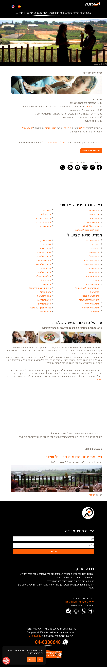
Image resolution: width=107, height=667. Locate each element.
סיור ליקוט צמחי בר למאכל (40, 288)
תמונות (99, 379)
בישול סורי (95, 244)
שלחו (53, 551)
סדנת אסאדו (94, 272)
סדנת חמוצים (45, 311)
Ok (40, 659)
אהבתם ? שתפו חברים (91, 150)
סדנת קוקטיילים (92, 276)
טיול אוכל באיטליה (43, 276)
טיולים (82, 128)
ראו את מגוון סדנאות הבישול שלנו (74, 457)
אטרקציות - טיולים (43, 222)
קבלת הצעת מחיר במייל (53, 142)
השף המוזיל (46, 280)
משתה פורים (94, 252)
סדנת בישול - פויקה (91, 260)
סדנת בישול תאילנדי (43, 264)
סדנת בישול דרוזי (92, 303)
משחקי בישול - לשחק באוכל (87, 288)
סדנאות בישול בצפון (91, 295)
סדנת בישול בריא (92, 284)
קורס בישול (94, 292)
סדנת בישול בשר (92, 240)
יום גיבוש (47, 210)
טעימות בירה (94, 268)
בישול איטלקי (45, 240)
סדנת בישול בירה (44, 256)
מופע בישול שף (44, 260)
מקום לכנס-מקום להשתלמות (87, 230)
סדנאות (67, 128)
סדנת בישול (27, 128)
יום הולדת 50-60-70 (91, 226)
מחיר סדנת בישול (44, 295)
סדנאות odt (46, 214)
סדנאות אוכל (94, 210)
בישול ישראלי (45, 292)
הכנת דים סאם (45, 248)
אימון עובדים (45, 226)
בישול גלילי (46, 244)
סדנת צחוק (91, 106)
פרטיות (31, 659)
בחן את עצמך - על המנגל (40, 307)
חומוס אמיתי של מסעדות (89, 299)
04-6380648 (35, 636)
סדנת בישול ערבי (44, 299)
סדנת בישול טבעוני (91, 264)
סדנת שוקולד (93, 256)
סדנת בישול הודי (44, 272)
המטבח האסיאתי (44, 252)
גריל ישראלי (94, 248)
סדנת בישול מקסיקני (90, 307)
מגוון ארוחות (50, 128)
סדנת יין (96, 280)
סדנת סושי (46, 284)
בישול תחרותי (45, 268)
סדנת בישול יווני (44, 303)
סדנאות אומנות (93, 222)
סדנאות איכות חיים (43, 218)
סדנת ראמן (95, 311)
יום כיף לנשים (93, 214)
